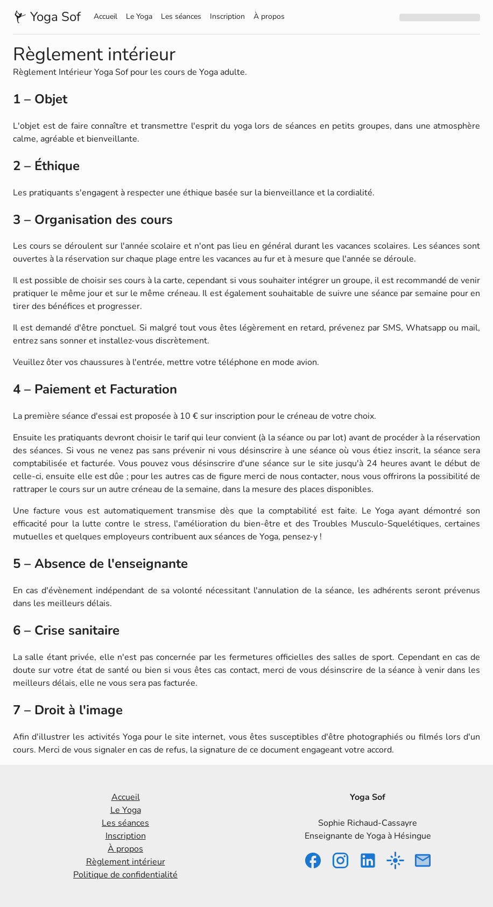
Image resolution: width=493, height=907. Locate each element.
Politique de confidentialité (125, 875)
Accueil (105, 16)
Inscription (227, 16)
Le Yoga (139, 16)
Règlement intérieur (125, 862)
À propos (269, 16)
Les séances (181, 16)
